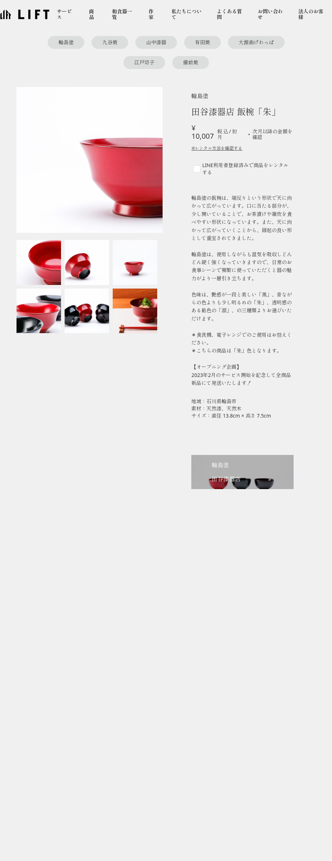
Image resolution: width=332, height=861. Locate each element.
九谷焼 (109, 42)
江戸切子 (144, 62)
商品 (91, 14)
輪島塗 (66, 42)
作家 (151, 14)
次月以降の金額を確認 (270, 134)
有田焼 (202, 42)
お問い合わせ (270, 14)
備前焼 (190, 62)
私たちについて (187, 14)
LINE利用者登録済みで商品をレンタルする (245, 169)
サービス (64, 14)
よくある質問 (229, 14)
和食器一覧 (122, 14)
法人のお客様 (310, 14)
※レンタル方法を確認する (216, 148)
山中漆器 (156, 42)
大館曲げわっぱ (256, 42)
